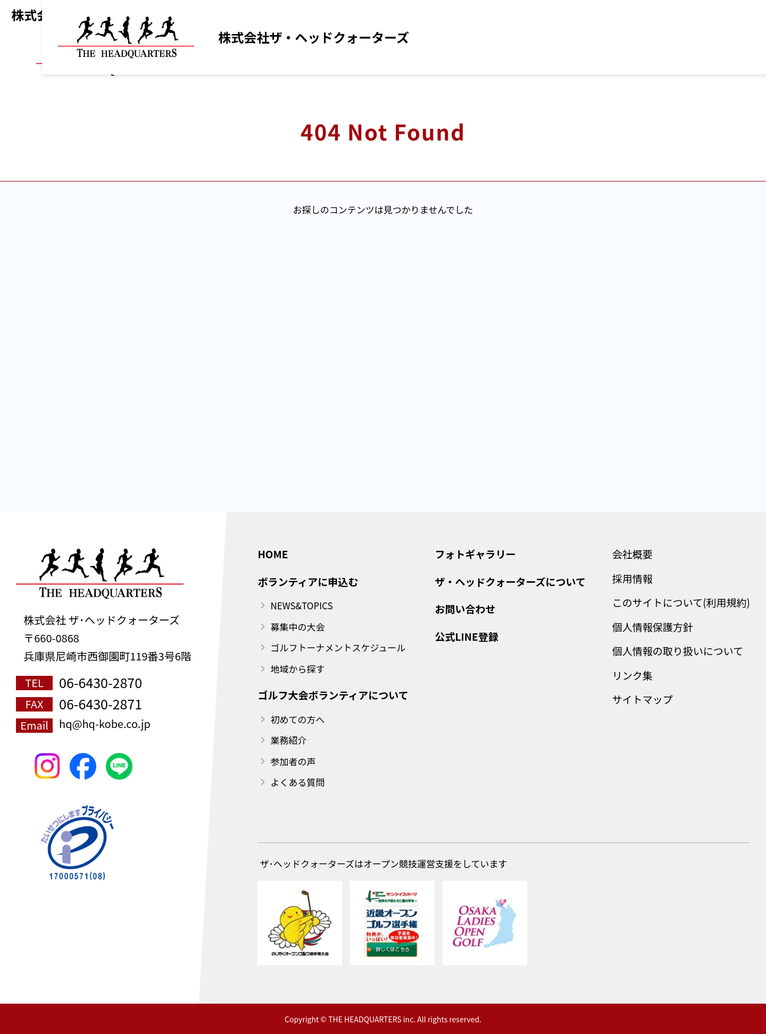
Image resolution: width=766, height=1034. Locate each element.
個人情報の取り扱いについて (677, 650)
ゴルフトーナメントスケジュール (337, 647)
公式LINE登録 (582, 11)
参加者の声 (292, 761)
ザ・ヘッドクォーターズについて (510, 581)
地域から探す (297, 668)
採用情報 (632, 578)
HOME (272, 554)
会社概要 (632, 554)
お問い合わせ (465, 608)
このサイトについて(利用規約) (681, 602)
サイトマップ (642, 699)
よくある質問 (297, 782)
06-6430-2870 (100, 682)
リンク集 (632, 675)
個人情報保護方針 (652, 626)
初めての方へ (297, 719)
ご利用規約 (507, 11)
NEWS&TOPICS (301, 605)
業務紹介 (288, 740)
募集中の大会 (297, 626)
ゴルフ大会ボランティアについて (332, 695)
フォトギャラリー (475, 554)
